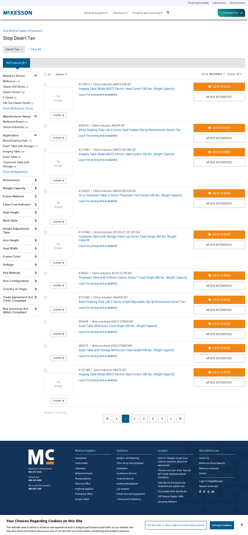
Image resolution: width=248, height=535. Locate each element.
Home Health (81, 463)
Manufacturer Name (17, 116)
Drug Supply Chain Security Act (172, 491)
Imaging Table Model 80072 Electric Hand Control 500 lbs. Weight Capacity (126, 89)
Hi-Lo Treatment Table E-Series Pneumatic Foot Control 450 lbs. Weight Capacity (130, 195)
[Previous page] (116, 419)
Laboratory (219, 2)
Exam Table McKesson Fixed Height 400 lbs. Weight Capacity (118, 326)
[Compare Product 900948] (45, 322)
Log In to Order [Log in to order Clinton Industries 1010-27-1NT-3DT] (219, 275)
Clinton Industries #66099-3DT (108, 125)
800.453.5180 (34, 489)
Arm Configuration (16, 281)
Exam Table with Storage (20, 146)
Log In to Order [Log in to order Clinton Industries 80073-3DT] (219, 372)
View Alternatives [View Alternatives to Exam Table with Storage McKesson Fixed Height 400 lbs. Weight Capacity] (219, 358)
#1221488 (84, 370)
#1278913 (84, 84)
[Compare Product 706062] (45, 273)
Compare (58, 115)
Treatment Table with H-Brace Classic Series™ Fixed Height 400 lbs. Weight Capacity (133, 277)
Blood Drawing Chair (17, 140)
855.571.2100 (34, 472)
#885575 (83, 345)
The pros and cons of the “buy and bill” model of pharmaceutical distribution (174, 474)
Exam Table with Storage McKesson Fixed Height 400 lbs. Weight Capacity (126, 350)
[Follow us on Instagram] (204, 492)
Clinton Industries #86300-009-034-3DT (114, 191)
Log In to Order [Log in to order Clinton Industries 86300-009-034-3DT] (219, 193)
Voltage (8, 264)
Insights (163, 450)
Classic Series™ (14, 92)
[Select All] (45, 74)
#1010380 (84, 297)
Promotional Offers (84, 494)
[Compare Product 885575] (45, 346)
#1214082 (84, 149)
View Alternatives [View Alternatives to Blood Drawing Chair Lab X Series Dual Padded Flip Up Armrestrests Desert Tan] (219, 138)
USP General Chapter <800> (171, 496)
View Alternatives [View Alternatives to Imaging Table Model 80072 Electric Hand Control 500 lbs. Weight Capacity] (219, 96)
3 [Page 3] (144, 418)
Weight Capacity (14, 188)
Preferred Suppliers (84, 489)
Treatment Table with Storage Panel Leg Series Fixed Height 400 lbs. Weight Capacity (127, 238)
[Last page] (180, 419)
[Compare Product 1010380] (45, 297)
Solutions (120, 13)
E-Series (9, 97)
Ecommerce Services (127, 473)
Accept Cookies (222, 525)
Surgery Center (82, 499)
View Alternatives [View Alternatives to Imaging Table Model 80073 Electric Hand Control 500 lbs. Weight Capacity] (219, 382)
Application (11, 135)
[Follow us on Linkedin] (213, 492)
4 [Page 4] (153, 418)
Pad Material (11, 273)
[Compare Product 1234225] (45, 191)
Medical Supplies (96, 13)
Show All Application (15, 171)
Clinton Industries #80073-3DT (110, 370)
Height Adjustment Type (16, 230)
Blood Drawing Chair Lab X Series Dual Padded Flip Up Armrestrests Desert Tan (129, 130)
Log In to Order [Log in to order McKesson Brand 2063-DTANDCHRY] (219, 348)
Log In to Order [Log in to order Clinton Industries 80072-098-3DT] (219, 86)
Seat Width (10, 248)
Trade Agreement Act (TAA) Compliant (18, 298)
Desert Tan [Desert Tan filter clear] (12, 49)
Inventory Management (127, 483)
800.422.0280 (34, 480)
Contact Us (204, 458)
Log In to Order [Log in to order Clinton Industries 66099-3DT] (219, 127)
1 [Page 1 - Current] (127, 418)
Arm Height (11, 240)
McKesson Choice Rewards (212, 463)
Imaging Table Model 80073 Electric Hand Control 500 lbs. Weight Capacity (126, 374)
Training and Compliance (129, 499)
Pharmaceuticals (198, 2)
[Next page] (171, 419)
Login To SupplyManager (211, 481)
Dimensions (11, 180)
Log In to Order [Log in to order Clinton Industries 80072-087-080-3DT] (219, 152)
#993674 (83, 125)
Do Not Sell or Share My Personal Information (175, 525)
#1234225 (84, 191)
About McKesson (209, 450)
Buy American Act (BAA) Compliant (15, 310)
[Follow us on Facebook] (200, 492)
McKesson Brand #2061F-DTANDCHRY (112, 321)
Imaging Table (14, 151)
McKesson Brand (15, 121)
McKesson (11, 81)
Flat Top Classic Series (18, 102)
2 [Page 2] (134, 418)
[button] (213, 73)
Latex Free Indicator (17, 204)
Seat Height (11, 212)
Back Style (10, 220)
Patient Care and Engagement (131, 494)
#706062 (83, 273)
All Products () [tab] (16, 62)
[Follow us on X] (208, 492)
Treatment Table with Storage (16, 164)
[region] (124, 525)
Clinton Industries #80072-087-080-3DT (114, 149)
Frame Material (13, 196)
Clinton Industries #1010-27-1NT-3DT (112, 273)
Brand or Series (14, 76)
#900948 (83, 321)
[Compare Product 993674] (45, 126)
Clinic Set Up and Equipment (130, 463)
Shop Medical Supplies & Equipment (22, 30)
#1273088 (84, 232)
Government (237, 2)
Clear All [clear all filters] (36, 49)
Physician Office (82, 483)
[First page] (107, 419)
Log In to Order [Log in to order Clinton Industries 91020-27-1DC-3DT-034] (219, 234)
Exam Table (12, 156)
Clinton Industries (15, 127)
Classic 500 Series (15, 86)
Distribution (122, 468)
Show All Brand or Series (18, 108)
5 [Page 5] (162, 418)
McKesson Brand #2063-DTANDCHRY (112, 345)
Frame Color (12, 256)
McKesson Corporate (209, 468)
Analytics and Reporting (128, 458)
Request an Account (208, 486)
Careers (203, 473)
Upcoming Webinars (167, 501)
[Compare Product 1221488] (45, 370)
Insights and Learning (148, 13)
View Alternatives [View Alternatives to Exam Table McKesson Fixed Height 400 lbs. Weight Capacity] (219, 334)
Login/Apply (231, 13)
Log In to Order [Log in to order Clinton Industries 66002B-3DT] (219, 299)
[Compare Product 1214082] (45, 150)
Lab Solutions (123, 489)
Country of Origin (15, 289)
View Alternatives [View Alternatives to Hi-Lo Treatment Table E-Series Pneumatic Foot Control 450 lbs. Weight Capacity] (219, 203)
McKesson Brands (84, 473)
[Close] (242, 524)
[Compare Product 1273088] (45, 232)
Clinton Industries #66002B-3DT (110, 297)
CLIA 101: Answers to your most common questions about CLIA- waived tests (173, 462)
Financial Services (125, 478)
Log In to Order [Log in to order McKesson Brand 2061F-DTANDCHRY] (219, 323)
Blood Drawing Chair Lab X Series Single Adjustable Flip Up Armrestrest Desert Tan (132, 302)
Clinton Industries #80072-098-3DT (112, 84)
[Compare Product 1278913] (45, 84)
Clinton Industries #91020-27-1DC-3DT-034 (116, 232)
